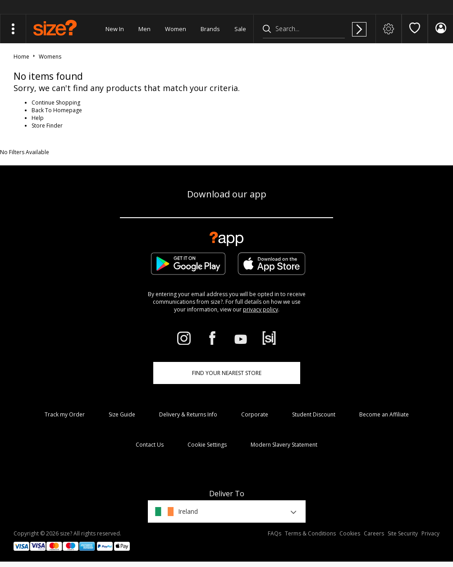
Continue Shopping (56, 102)
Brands (210, 29)
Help (38, 118)
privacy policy (260, 309)
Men (144, 29)
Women (175, 29)
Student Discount (313, 414)
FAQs (274, 533)
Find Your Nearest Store (226, 373)
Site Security (403, 533)
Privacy (430, 533)
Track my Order (65, 414)
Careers (374, 533)
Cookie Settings (207, 444)
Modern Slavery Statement (284, 444)
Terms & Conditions (310, 533)
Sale (240, 29)
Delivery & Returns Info (188, 414)
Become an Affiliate (384, 414)
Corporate (254, 414)
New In (114, 29)
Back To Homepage (57, 110)
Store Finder (47, 125)
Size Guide (122, 414)
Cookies (349, 533)
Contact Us (150, 444)
